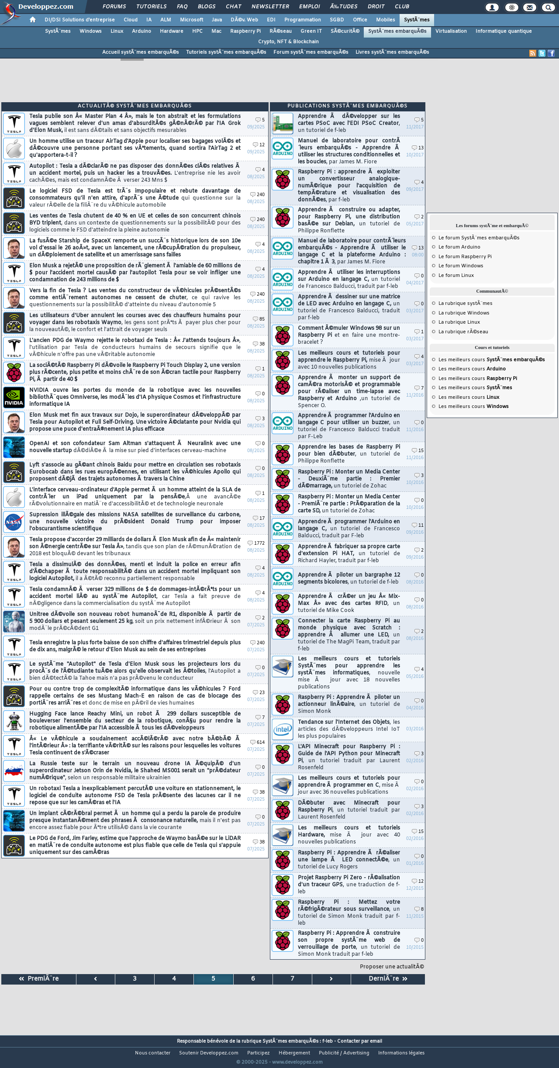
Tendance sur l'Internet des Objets (349, 729)
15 (418, 451)
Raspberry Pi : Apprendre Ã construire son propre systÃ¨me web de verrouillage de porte (349, 944)
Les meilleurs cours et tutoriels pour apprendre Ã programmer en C (349, 785)
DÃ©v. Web (244, 20)
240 (257, 195)
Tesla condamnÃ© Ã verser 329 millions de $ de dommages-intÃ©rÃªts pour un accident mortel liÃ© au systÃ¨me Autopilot (135, 596)
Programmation (302, 20)
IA (149, 20)
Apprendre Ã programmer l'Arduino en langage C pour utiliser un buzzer (349, 426)
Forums (114, 6)
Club (402, 6)
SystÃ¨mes (417, 20)
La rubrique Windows (464, 313)
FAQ (182, 6)
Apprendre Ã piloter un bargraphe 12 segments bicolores (349, 579)
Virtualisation (451, 31)
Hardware (171, 31)
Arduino (141, 31)
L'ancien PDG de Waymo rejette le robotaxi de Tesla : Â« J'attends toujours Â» (135, 347)
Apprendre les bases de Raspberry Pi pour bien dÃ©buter (349, 454)
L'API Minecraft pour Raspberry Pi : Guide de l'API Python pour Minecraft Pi (349, 757)
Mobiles (385, 20)
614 (257, 743)
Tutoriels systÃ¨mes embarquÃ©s (226, 52)
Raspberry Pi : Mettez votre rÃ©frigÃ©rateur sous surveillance (349, 913)
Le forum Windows (460, 266)
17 (259, 519)
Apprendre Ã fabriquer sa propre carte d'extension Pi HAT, (349, 553)
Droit (376, 6)
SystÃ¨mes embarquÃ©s (397, 31)
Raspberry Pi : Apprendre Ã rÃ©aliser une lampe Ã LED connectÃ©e (349, 860)
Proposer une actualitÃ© (392, 967)
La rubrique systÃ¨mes (465, 304)
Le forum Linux (456, 276)
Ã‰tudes (343, 6)
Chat (233, 6)
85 (259, 319)
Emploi (309, 6)
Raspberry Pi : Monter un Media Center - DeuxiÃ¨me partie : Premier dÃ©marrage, (349, 479)
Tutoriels (151, 6)
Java (217, 20)
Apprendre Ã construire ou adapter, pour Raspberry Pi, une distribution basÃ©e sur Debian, (349, 221)
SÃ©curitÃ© (345, 31)
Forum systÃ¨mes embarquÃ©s (311, 52)
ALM (165, 20)
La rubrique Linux (459, 322)
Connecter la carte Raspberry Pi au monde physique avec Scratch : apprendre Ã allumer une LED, (349, 635)
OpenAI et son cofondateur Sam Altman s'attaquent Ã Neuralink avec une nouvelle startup (135, 447)
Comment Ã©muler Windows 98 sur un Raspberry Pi (349, 335)
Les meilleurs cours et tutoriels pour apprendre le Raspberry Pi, (349, 360)
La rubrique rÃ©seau (463, 332)
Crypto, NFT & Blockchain (288, 42)
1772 (256, 543)
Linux (116, 31)
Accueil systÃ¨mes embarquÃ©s (140, 52)
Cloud (131, 20)
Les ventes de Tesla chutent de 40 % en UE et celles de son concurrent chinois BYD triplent (135, 223)
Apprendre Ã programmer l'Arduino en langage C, (349, 528)
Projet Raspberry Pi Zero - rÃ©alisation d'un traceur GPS (349, 884)
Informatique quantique (504, 31)
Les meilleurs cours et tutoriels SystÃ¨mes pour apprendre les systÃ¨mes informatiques (349, 673)
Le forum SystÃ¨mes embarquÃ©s (479, 238)
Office (360, 20)
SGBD (337, 20)
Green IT (311, 31)
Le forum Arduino (459, 247)
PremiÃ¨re (39, 979)
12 (259, 145)
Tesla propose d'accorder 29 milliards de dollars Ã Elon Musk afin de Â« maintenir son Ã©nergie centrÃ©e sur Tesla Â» (135, 546)
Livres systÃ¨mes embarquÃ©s (392, 52)
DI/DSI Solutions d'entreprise (80, 20)
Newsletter (270, 6)
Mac (216, 31)
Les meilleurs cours (491, 360)
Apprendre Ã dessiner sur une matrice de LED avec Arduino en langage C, (349, 307)
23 (259, 693)
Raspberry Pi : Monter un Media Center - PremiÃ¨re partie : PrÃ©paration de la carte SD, (349, 504)
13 (418, 148)
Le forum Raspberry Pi (465, 257)
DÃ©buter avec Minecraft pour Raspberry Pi (349, 810)
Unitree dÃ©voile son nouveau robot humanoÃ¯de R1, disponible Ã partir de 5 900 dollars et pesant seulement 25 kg (135, 621)
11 (418, 526)
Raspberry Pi (245, 31)
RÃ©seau (280, 31)
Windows (90, 31)
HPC (197, 31)
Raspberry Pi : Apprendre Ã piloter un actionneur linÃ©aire (349, 704)
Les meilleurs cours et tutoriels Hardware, (349, 835)
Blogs (206, 6)
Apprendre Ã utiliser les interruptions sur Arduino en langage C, (349, 279)
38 (259, 344)
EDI (271, 20)
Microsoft (191, 20)
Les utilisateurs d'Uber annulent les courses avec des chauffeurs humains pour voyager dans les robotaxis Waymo (135, 322)
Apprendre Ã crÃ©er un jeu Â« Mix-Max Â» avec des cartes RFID (349, 603)
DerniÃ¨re (388, 979)
